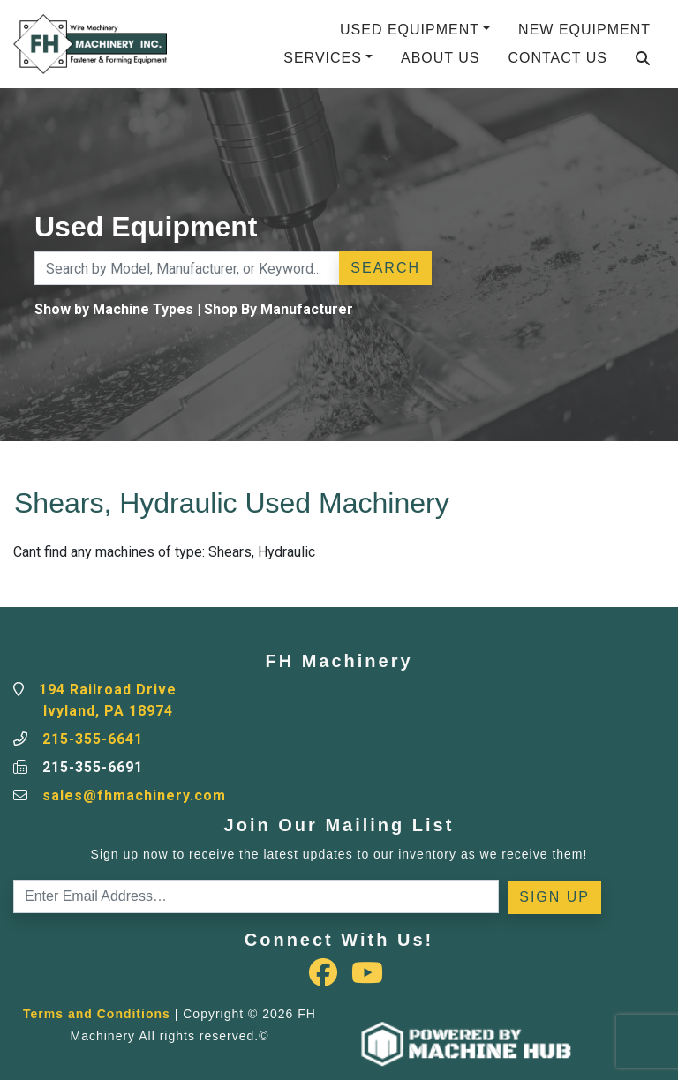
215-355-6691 (92, 767)
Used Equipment (409, 29)
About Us (440, 57)
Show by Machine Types (113, 309)
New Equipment (584, 29)
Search (385, 267)
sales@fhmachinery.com (134, 795)
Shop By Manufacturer (278, 309)
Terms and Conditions (96, 1014)
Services (322, 57)
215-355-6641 (92, 739)
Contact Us (557, 57)
